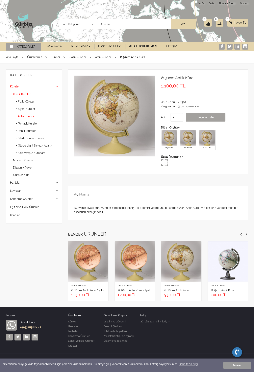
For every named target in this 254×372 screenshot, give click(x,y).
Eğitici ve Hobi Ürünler (24, 207)
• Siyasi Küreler (25, 108)
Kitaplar (15, 215)
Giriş (211, 3)
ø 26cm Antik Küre (176, 290)
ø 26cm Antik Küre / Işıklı (134, 290)
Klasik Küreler (77, 57)
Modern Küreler (23, 160)
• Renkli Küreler (26, 130)
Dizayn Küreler (22, 167)
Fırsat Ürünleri (109, 46)
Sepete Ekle (212, 117)
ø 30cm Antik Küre (180, 77)
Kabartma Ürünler (21, 198)
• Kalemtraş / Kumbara (30, 152)
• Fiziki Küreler (25, 101)
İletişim (171, 46)
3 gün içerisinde (188, 106)
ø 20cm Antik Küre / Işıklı (87, 290)
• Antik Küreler (25, 116)
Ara (176, 24)
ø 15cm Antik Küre (222, 290)
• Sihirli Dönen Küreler (30, 138)
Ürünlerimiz (80, 46)
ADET (164, 117)
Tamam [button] (237, 365)
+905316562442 (30, 327)
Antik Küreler (103, 57)
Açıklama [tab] (82, 194)
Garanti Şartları (113, 326)
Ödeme (244, 3)
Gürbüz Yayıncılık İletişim (155, 321)
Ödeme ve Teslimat (115, 342)
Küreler (55, 57)
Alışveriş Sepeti (227, 3)
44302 (182, 102)
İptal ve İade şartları (115, 331)
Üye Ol (200, 3)
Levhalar (15, 190)
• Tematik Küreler (27, 123)
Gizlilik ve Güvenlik (115, 321)
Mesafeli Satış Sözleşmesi (119, 337)
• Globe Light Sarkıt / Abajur (34, 145)
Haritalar (15, 182)
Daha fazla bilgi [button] (188, 365)
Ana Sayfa (54, 46)
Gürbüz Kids (21, 174)
